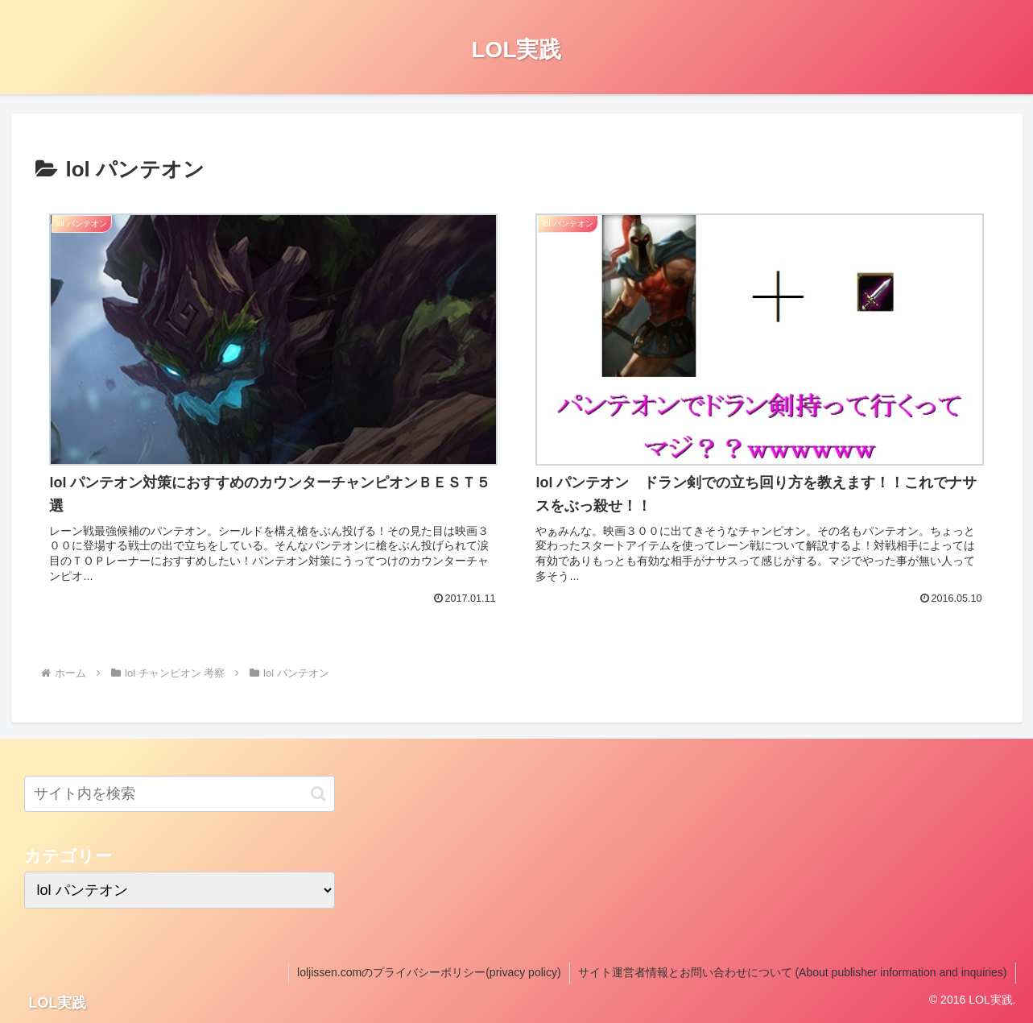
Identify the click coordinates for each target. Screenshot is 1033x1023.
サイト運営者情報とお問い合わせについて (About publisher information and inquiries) (792, 972)
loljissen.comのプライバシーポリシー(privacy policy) (429, 972)
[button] (318, 794)
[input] (180, 794)
